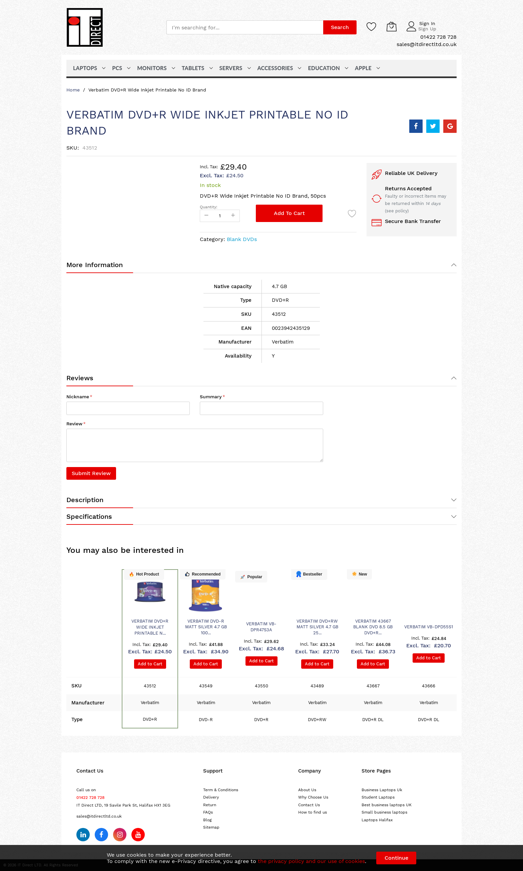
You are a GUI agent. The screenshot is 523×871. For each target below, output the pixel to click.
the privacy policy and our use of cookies (311, 861)
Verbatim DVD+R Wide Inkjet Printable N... (149, 627)
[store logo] (84, 27)
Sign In (427, 23)
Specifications (89, 516)
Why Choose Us (313, 797)
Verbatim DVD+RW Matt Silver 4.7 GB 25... (317, 627)
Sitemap (211, 827)
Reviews (79, 378)
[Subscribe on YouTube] (138, 834)
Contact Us (309, 805)
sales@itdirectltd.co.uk (99, 816)
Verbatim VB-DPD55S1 (428, 626)
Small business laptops (384, 812)
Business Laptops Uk (382, 790)
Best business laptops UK (387, 805)
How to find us (312, 812)
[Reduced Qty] (206, 216)
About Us (307, 790)
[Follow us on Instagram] (119, 834)
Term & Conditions (220, 790)
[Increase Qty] (233, 216)
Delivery (211, 797)
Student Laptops (378, 797)
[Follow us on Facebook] (101, 834)
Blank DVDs (242, 239)
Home (73, 89)
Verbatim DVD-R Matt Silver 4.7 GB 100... (206, 627)
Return (209, 805)
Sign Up (427, 28)
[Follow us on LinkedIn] (83, 834)
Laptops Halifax (377, 820)
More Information (94, 265)
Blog (207, 820)
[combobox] (244, 27)
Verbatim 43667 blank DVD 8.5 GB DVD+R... (373, 627)
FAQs (208, 812)
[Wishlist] (372, 26)
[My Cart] (392, 26)
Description (84, 500)
